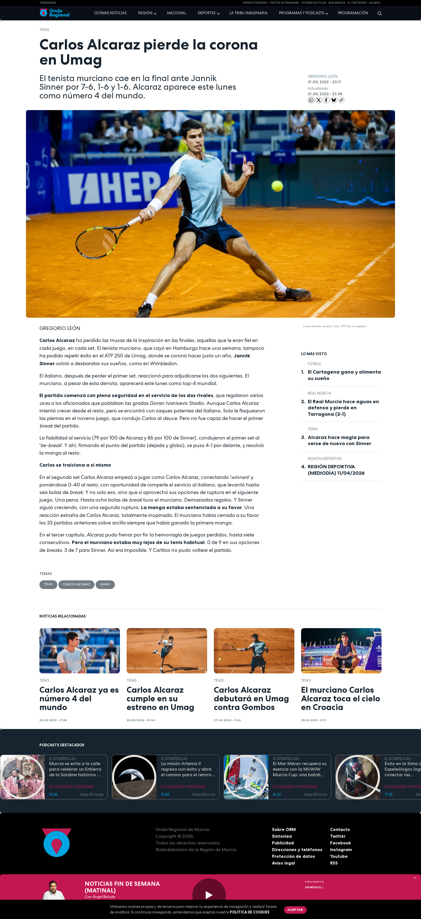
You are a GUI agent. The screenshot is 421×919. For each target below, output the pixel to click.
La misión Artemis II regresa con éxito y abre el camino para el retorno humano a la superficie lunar (187, 769)
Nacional (176, 13)
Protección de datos (294, 856)
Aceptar (296, 910)
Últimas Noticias (313, 2)
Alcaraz (374, 2)
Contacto (340, 830)
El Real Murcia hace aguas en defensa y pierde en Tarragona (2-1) (343, 407)
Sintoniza (282, 836)
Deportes (207, 13)
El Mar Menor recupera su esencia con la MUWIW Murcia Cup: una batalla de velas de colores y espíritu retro (300, 769)
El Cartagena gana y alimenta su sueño (344, 375)
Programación (353, 13)
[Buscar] (378, 13)
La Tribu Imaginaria (249, 13)
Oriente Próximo (255, 2)
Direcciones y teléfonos (297, 850)
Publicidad (283, 843)
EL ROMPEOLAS (62, 759)
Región (145, 13)
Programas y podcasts (301, 13)
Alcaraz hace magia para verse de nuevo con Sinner (339, 440)
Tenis (44, 29)
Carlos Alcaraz (80, 584)
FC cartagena (357, 2)
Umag (111, 584)
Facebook (340, 843)
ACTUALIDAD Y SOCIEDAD (71, 787)
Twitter (338, 836)
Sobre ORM (284, 830)
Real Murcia (336, 2)
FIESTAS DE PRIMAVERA (284, 2)
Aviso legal (283, 863)
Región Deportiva (325, 458)
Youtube (339, 856)
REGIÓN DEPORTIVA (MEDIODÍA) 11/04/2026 (336, 470)
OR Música (314, 887)
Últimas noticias (110, 13)
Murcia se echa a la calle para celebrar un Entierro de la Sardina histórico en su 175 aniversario (75, 769)
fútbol (314, 364)
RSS (334, 863)
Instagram (341, 850)
